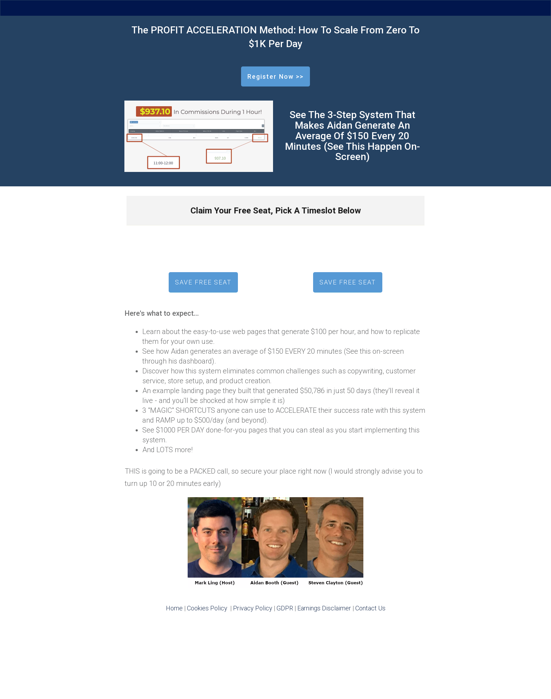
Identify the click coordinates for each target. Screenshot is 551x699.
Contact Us (370, 608)
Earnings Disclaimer (324, 608)
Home (174, 608)
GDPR (285, 608)
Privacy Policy (252, 608)
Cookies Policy (207, 608)
